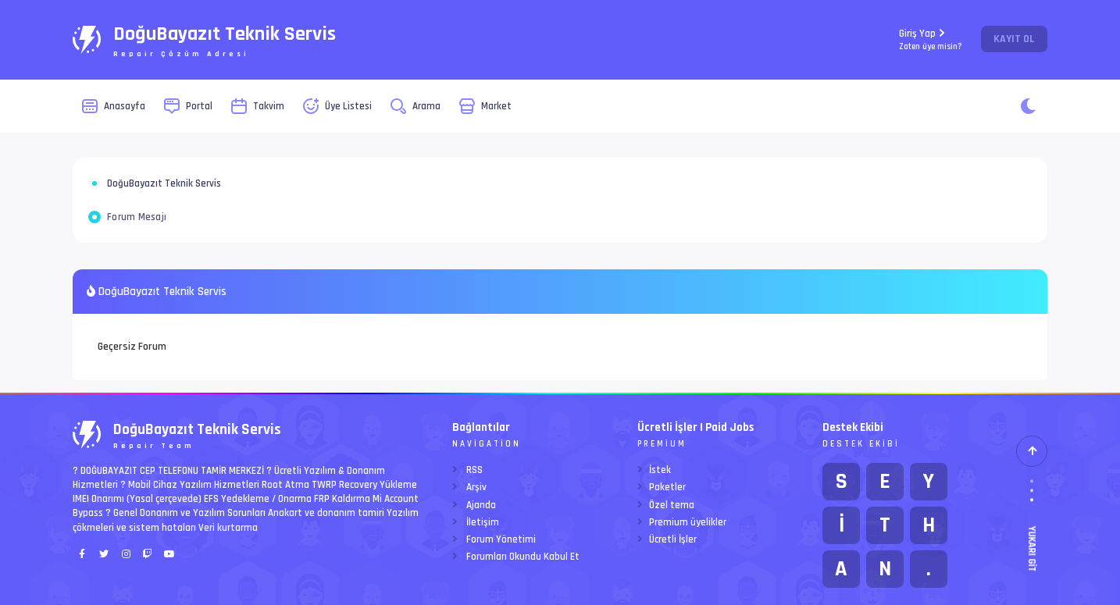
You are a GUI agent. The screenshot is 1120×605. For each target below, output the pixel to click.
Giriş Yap (930, 39)
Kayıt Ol (1014, 39)
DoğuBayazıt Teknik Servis (164, 183)
